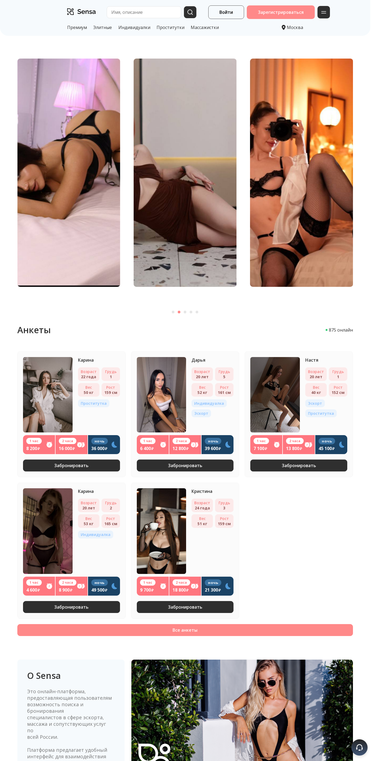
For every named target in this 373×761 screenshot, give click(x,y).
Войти (226, 12)
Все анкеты (185, 630)
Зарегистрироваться (281, 12)
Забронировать (71, 465)
